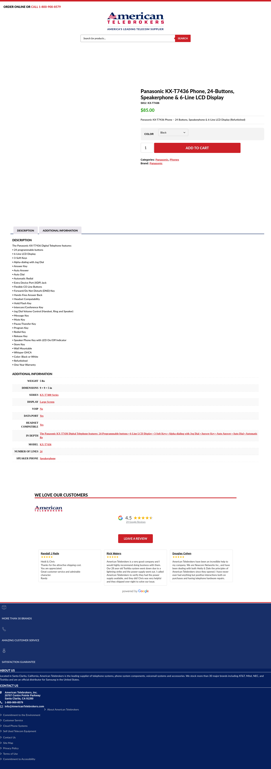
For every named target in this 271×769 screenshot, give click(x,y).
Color (149, 134)
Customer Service (11, 720)
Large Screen (47, 402)
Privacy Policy (9, 748)
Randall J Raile (50, 553)
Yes (41, 416)
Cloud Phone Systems (14, 725)
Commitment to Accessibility (17, 759)
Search (183, 38)
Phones (109, 74)
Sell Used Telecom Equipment (18, 731)
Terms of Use (9, 753)
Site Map (6, 742)
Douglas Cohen (181, 553)
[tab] (25, 231)
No (41, 409)
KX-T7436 (45, 444)
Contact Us (8, 737)
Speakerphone (48, 458)
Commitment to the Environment (20, 714)
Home (77, 74)
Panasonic (97, 74)
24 (41, 451)
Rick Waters (114, 553)
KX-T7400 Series (49, 395)
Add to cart (197, 148)
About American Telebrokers (61, 709)
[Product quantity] (147, 148)
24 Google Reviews (135, 522)
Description (25, 230)
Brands (86, 74)
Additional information (60, 230)
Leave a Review (135, 538)
